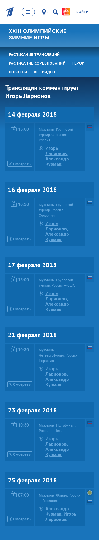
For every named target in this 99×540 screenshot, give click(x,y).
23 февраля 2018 (32, 410)
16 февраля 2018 (32, 190)
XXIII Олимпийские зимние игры (38, 34)
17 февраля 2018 (32, 265)
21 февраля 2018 (32, 335)
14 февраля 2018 (32, 114)
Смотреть (20, 164)
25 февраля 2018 (32, 480)
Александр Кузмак (57, 161)
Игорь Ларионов (56, 151)
